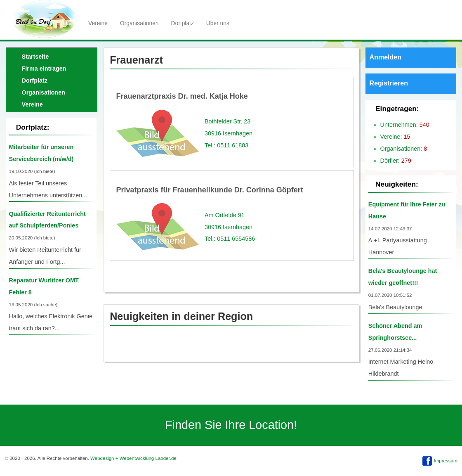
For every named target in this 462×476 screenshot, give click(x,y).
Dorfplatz (182, 23)
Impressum (445, 460)
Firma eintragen (44, 68)
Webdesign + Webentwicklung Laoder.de (133, 458)
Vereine (98, 23)
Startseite (35, 56)
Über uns (217, 23)
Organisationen (139, 23)
